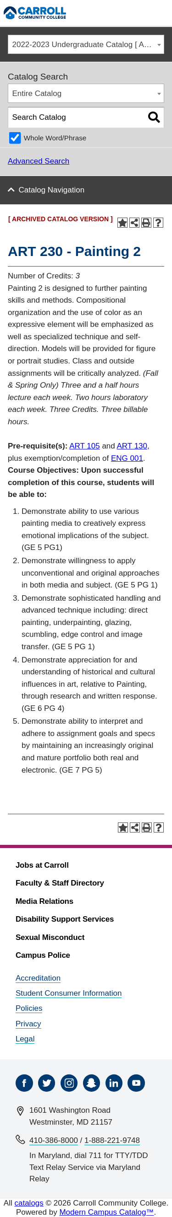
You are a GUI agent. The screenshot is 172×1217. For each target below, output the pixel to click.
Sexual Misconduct (50, 937)
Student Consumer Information (69, 993)
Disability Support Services (65, 919)
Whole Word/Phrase (55, 138)
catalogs (28, 1203)
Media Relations (44, 901)
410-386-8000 (53, 1140)
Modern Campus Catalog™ (106, 1212)
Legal (25, 1039)
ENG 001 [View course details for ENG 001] (127, 458)
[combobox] (86, 44)
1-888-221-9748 (112, 1140)
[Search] (141, 12)
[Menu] (160, 12)
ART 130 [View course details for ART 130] (132, 446)
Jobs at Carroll (42, 865)
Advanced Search (38, 161)
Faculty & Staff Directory (60, 883)
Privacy (28, 1024)
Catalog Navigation (52, 190)
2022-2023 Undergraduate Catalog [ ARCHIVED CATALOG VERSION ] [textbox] (88, 44)
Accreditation (38, 978)
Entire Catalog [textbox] (37, 93)
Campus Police (43, 955)
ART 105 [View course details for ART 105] (84, 446)
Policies (29, 1008)
